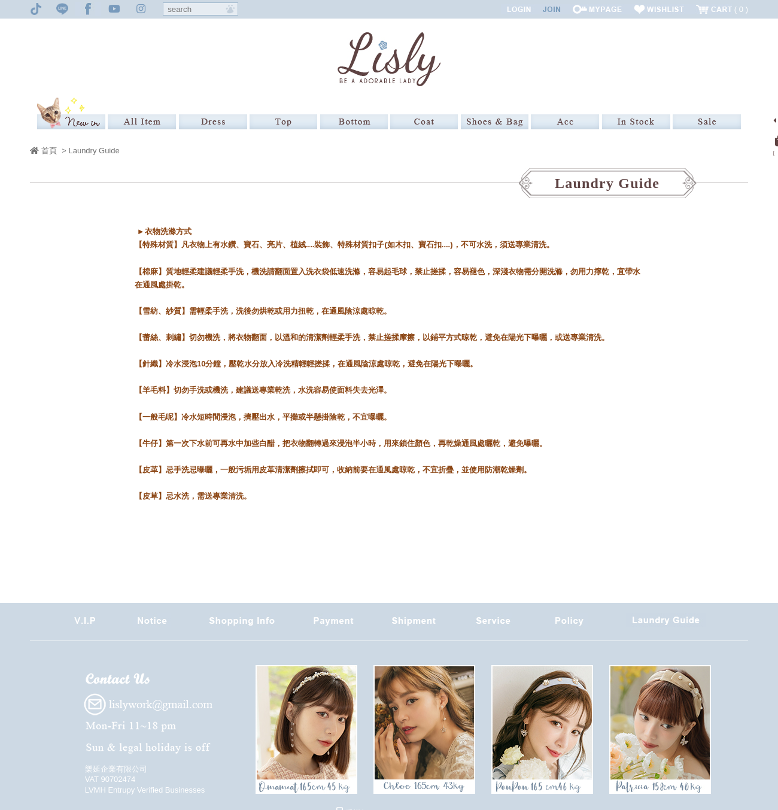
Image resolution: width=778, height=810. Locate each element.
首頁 (43, 150)
